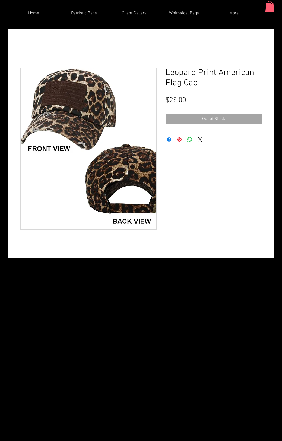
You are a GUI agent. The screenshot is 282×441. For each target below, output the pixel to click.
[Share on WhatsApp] (189, 139)
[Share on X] (200, 139)
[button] (269, 6)
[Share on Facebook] (169, 139)
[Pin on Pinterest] (179, 139)
